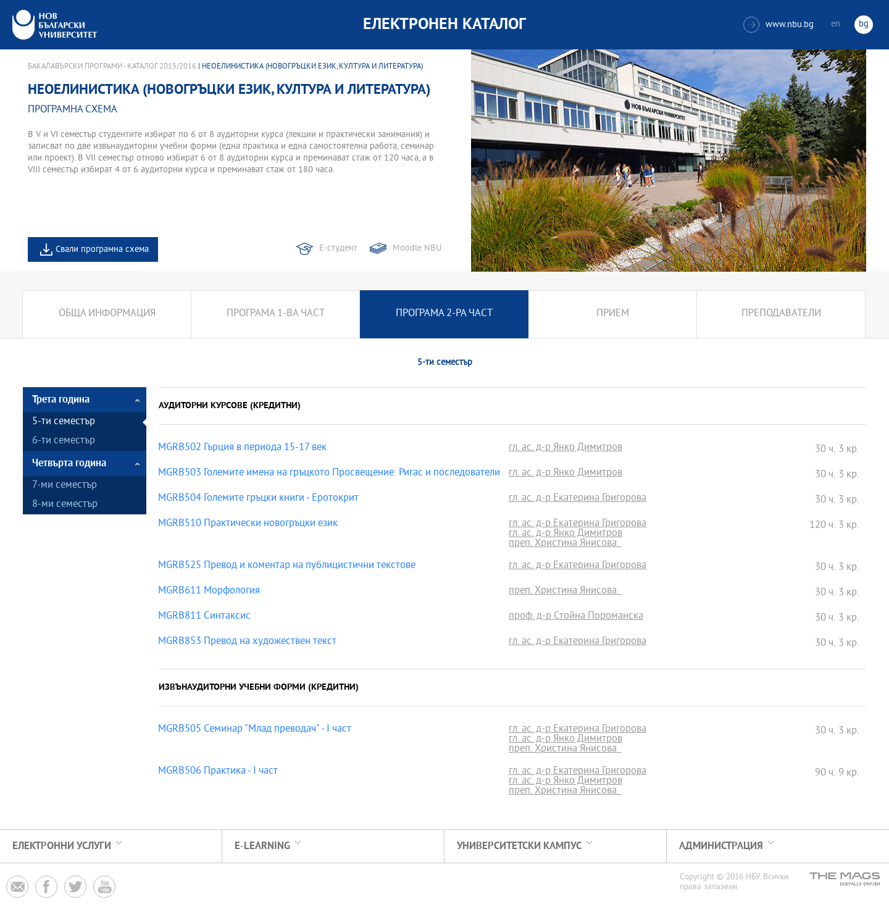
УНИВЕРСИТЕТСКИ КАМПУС (519, 846)
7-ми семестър (64, 485)
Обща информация (107, 314)
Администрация (721, 846)
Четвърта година (69, 463)
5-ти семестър (63, 422)
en (835, 24)
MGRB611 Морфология (209, 591)
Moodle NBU (417, 248)
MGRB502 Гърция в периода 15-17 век (242, 448)
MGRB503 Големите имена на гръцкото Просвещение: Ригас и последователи (329, 474)
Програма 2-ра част (444, 314)
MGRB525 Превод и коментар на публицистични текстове (286, 566)
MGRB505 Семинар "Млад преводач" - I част (254, 730)
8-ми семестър (65, 504)
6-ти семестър (63, 441)
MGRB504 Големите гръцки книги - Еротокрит (258, 499)
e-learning (262, 846)
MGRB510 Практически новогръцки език (248, 524)
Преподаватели (781, 314)
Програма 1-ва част (276, 314)
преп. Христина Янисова (565, 544)
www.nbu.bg (778, 25)
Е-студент (338, 248)
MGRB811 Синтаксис (204, 617)
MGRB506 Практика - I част (218, 772)
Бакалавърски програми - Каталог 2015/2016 (112, 67)
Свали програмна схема (102, 250)
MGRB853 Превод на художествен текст (247, 642)
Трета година (61, 399)
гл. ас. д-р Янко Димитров (565, 448)
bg (864, 24)
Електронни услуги (61, 846)
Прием (612, 314)
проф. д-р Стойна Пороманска (576, 617)
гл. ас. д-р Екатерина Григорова (577, 499)
